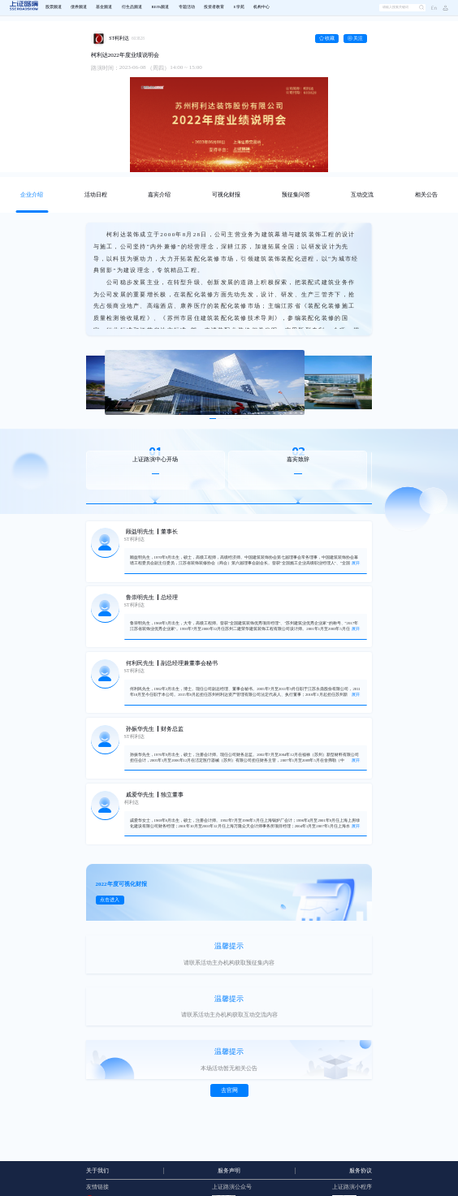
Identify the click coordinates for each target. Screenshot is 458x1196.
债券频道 (79, 7)
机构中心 (261, 7)
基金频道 (104, 7)
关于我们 (97, 1171)
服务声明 (229, 1171)
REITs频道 (160, 7)
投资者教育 (214, 7)
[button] (442, 8)
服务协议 (360, 1171)
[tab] (32, 195)
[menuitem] (53, 8)
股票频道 (53, 7)
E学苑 (239, 7)
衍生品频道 (132, 7)
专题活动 (187, 7)
